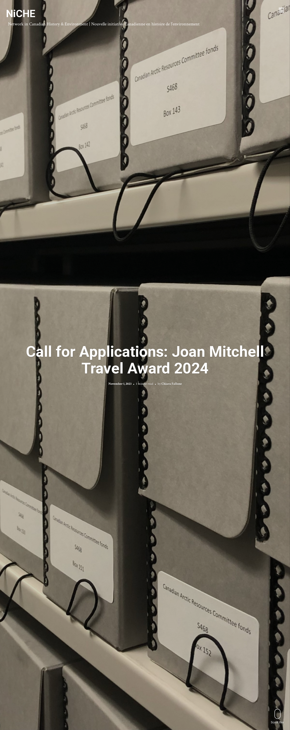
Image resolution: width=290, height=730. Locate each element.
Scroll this (277, 716)
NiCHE (20, 14)
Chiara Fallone (172, 384)
